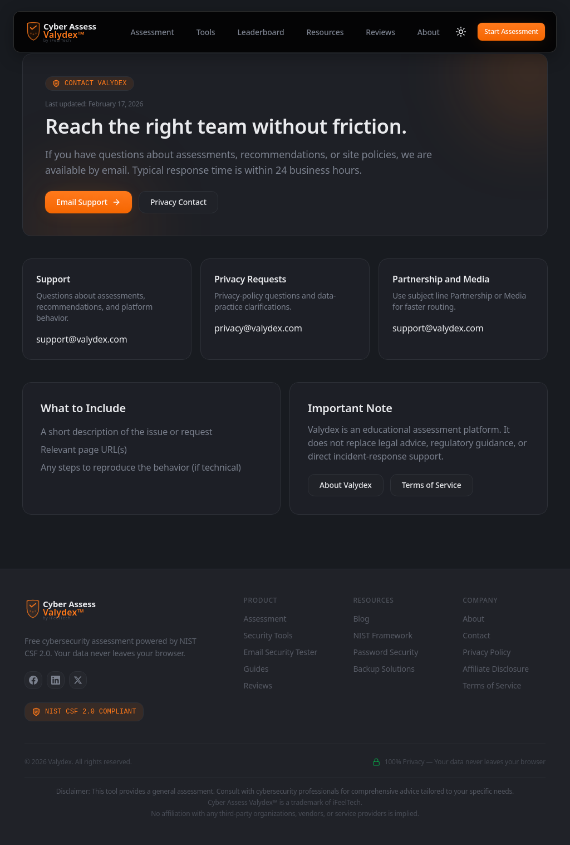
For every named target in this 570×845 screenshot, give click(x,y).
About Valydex (346, 485)
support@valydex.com (81, 339)
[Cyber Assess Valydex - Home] (83, 31)
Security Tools (268, 635)
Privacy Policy (486, 652)
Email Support (88, 202)
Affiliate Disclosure (496, 668)
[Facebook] (33, 680)
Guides (256, 668)
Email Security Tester (281, 652)
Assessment (152, 32)
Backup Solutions (383, 668)
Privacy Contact (178, 202)
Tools (205, 32)
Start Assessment (511, 31)
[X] (78, 680)
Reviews (380, 32)
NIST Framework (382, 635)
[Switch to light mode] (461, 32)
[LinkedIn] (56, 680)
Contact (476, 635)
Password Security (385, 652)
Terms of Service (431, 485)
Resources (324, 32)
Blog (361, 618)
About (428, 32)
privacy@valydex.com (258, 328)
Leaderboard (260, 32)
